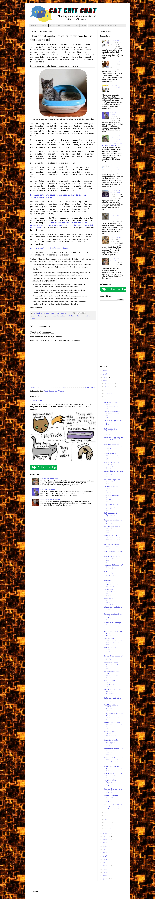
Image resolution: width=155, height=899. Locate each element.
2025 (105, 374)
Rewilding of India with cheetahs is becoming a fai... (113, 633)
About (58, 25)
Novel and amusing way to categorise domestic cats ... (113, 768)
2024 (105, 377)
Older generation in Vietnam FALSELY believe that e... (113, 522)
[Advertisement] (111, 333)
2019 (105, 843)
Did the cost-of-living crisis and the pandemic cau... (113, 447)
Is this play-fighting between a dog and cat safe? (112, 783)
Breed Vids (102, 25)
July (107, 400)
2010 (105, 872)
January (108, 829)
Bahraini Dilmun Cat (115, 215)
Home (63, 387)
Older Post (90, 387)
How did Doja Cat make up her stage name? (113, 482)
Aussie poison (112, 25)
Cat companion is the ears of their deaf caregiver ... (113, 575)
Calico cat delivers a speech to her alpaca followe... (113, 806)
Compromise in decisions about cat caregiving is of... (113, 456)
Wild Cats (83, 25)
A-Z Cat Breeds (34, 25)
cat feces (51, 316)
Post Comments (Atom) (54, 391)
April (108, 819)
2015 (105, 856)
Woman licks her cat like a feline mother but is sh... (113, 474)
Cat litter (61, 316)
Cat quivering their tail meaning (113, 552)
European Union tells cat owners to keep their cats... (112, 650)
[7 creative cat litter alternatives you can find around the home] (56, 281)
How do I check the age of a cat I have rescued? (113, 791)
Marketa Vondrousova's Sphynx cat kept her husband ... (112, 583)
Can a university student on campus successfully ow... (113, 414)
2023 (105, 381)
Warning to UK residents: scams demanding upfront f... (113, 538)
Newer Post (36, 387)
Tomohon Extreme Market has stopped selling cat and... (112, 498)
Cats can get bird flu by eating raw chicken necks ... (113, 700)
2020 (105, 840)
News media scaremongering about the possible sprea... (113, 601)
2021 (105, 836)
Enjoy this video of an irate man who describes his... (113, 658)
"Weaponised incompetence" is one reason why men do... (112, 592)
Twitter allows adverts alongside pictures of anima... (113, 708)
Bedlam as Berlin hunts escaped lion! (112, 546)
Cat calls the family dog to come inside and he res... (112, 432)
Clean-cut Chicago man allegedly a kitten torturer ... (112, 626)
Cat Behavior (92, 25)
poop (33, 318)
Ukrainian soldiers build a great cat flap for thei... (113, 609)
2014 (105, 859)
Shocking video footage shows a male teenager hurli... (112, 666)
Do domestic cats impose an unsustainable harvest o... (112, 674)
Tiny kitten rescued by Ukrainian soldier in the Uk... (113, 716)
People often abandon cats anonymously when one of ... (112, 734)
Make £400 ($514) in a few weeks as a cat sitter (113, 440)
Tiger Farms (116, 237)
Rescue (52, 25)
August (108, 397)
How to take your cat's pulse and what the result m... (112, 559)
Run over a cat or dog (115, 191)
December (109, 384)
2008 (105, 879)
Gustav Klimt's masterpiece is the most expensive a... (112, 799)
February (109, 826)
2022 (105, 833)
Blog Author (66, 25)
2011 (105, 869)
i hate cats (36, 401)
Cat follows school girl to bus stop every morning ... (113, 775)
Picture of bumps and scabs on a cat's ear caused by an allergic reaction (112, 140)
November (109, 387)
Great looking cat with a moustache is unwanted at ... (112, 692)
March (108, 822)
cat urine (86, 316)
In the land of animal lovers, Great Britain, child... (112, 489)
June (107, 813)
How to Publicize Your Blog (115, 167)
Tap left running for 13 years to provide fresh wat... (112, 507)
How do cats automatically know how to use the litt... (112, 683)
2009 (105, 876)
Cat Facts (44, 25)
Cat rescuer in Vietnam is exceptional (111, 515)
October (108, 390)
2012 (105, 866)
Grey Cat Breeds (47, 489)
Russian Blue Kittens (50, 500)
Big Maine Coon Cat (49, 479)
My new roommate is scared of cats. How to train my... (113, 423)
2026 (105, 371)
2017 (105, 849)
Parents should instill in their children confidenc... (112, 743)
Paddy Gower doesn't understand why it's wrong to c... (113, 760)
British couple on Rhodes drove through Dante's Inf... (112, 405)
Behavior (41, 316)
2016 (105, 853)
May (107, 816)
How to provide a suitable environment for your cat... (112, 530)
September (109, 393)
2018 (105, 846)
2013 (105, 863)
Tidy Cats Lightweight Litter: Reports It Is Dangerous (117, 89)
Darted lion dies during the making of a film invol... (113, 725)
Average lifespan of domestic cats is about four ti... (113, 567)
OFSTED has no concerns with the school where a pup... (113, 641)
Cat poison (115, 62)
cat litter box (74, 316)
